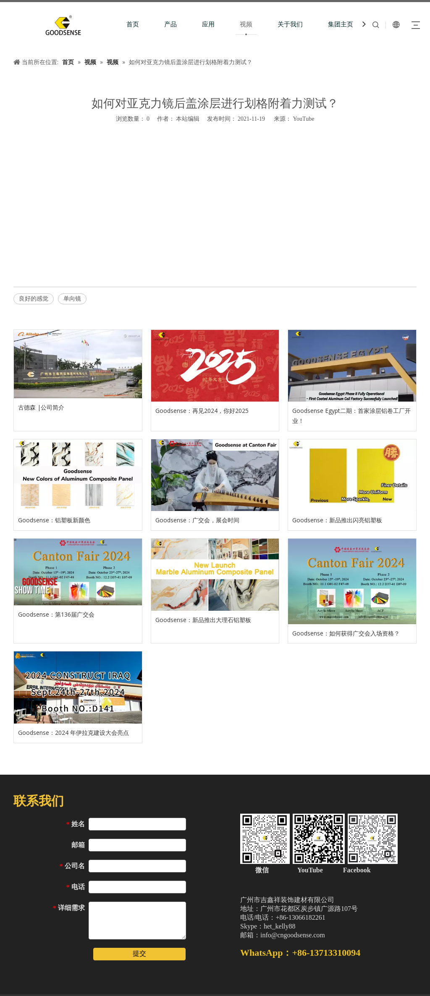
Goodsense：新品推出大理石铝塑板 (203, 620)
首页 (132, 24)
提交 (139, 953)
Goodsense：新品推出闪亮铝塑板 (337, 520)
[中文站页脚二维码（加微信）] (319, 839)
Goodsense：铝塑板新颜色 (54, 520)
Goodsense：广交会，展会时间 (197, 520)
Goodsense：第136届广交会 (56, 614)
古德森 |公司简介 (41, 407)
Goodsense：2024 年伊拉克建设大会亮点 (73, 733)
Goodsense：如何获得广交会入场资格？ (346, 633)
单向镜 (72, 299)
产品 (170, 24)
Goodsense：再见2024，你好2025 (202, 411)
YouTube (303, 119)
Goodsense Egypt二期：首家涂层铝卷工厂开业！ (351, 416)
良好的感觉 (33, 299)
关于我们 (290, 24)
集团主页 (340, 24)
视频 (246, 24)
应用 (208, 24)
